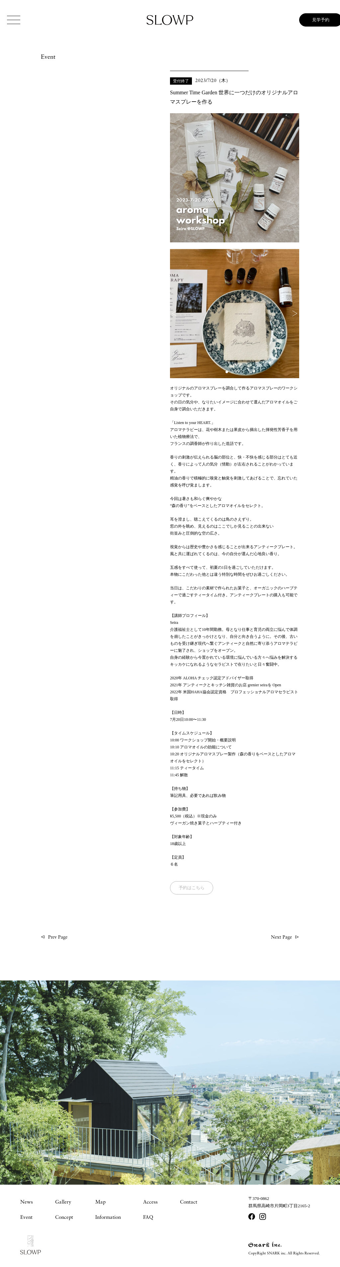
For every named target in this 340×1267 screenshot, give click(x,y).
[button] (176, 313)
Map (100, 1202)
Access (150, 1202)
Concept (64, 1217)
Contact (188, 1202)
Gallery (63, 1202)
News (26, 1202)
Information (108, 1217)
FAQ (148, 1217)
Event (26, 1217)
